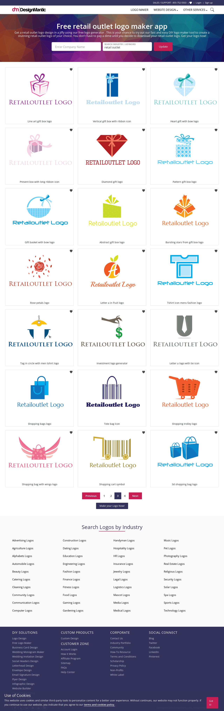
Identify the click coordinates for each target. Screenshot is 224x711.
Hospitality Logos (123, 547)
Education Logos (73, 555)
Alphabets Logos (22, 555)
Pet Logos (170, 547)
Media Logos (121, 602)
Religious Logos (173, 571)
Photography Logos (175, 555)
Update (163, 46)
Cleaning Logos (21, 586)
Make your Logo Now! (112, 505)
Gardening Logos (73, 610)
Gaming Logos (71, 602)
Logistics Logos (122, 586)
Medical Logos (122, 610)
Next (135, 495)
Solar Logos (171, 586)
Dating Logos (71, 547)
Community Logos (23, 594)
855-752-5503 (179, 2)
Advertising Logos (23, 539)
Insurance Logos (123, 563)
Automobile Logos (23, 563)
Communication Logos (25, 602)
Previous (91, 495)
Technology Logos (175, 610)
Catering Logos (21, 578)
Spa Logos (170, 594)
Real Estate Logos (174, 563)
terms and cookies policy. (99, 704)
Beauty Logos (20, 571)
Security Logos (172, 578)
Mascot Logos (121, 594)
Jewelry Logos (121, 571)
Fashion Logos (71, 571)
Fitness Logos (71, 586)
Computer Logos (22, 610)
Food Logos (70, 594)
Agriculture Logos (22, 547)
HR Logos (119, 555)
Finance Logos (71, 578)
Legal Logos (120, 578)
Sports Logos (171, 602)
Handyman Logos (124, 539)
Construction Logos (74, 539)
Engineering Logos (74, 563)
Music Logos (171, 539)
